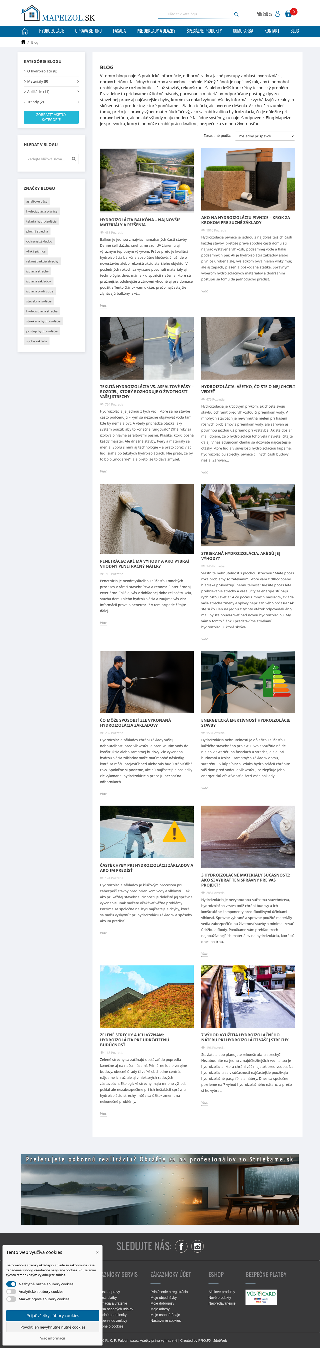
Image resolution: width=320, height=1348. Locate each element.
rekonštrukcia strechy (42, 261)
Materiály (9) (37, 81)
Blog (294, 31)
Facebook (181, 1246)
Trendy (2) (35, 101)
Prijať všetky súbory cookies (52, 1315)
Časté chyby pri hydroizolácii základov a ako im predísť (146, 868)
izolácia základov (38, 281)
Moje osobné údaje (165, 1315)
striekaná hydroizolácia (43, 321)
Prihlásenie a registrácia (169, 1292)
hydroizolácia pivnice (41, 211)
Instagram (198, 1246)
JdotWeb (220, 1341)
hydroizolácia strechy (42, 311)
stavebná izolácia (39, 301)
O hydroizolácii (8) (42, 71)
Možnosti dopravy (106, 1292)
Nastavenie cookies (165, 1321)
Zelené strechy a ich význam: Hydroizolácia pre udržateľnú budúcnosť (134, 1040)
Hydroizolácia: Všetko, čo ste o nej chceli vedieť (248, 389)
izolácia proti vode (39, 291)
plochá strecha (37, 231)
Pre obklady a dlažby (156, 31)
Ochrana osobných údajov (112, 1309)
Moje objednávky (163, 1298)
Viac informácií (52, 1338)
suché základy (36, 341)
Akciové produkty (221, 1292)
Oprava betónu (88, 31)
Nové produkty (219, 1298)
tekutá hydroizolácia (41, 221)
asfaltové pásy (37, 201)
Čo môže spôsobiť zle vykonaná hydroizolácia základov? (135, 722)
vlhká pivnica (36, 251)
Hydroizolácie (51, 31)
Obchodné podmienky (109, 1315)
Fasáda (119, 31)
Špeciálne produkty (204, 31)
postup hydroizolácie (42, 331)
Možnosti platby (104, 1298)
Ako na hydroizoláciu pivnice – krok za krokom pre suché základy (245, 220)
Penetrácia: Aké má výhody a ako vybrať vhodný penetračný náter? (145, 563)
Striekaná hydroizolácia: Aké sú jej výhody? (240, 556)
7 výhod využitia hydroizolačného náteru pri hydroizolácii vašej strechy (244, 1037)
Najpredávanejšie (222, 1303)
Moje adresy (160, 1309)
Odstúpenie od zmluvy (109, 1321)
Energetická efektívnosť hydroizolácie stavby (245, 722)
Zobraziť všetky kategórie (51, 117)
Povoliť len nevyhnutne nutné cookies (52, 1327)
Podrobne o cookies (108, 1326)
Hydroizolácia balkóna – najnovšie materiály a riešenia (140, 222)
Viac (103, 305)
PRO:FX (204, 1341)
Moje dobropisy (162, 1303)
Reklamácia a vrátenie (109, 1303)
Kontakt (272, 31)
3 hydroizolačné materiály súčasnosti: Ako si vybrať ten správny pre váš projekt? (245, 880)
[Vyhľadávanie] (200, 14)
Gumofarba (243, 31)
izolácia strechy (37, 271)
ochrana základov (39, 241)
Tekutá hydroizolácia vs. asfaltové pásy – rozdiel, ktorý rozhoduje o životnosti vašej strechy (147, 391)
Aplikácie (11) (38, 91)
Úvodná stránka (24, 31)
